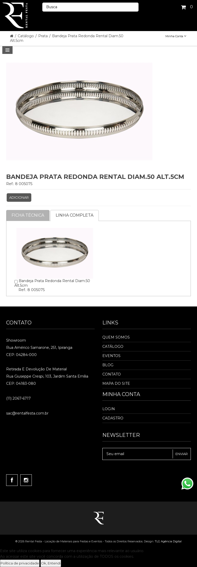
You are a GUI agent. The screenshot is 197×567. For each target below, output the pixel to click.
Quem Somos (116, 337)
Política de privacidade (20, 563)
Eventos (111, 355)
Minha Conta (175, 36)
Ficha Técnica (28, 215)
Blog (107, 365)
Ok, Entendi (51, 563)
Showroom (16, 340)
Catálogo (26, 36)
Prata (43, 36)
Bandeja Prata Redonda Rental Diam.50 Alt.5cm (66, 38)
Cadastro (112, 418)
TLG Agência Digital (168, 541)
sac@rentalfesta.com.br (27, 413)
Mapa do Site (116, 383)
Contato (111, 374)
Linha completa (74, 215)
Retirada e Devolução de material (36, 369)
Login (108, 409)
